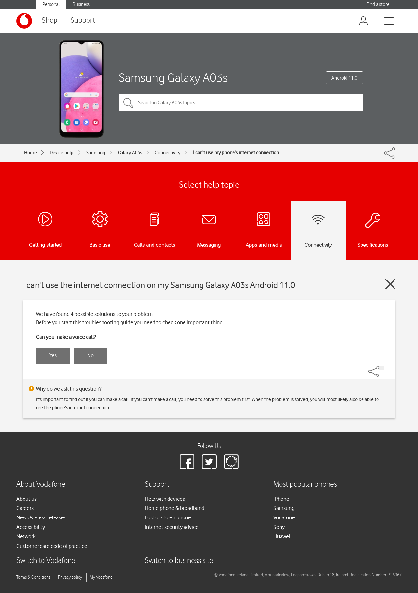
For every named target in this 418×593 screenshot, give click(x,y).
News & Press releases (41, 517)
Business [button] (81, 4)
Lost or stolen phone (168, 517)
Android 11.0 (344, 78)
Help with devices (165, 499)
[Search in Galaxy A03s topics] (241, 102)
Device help (61, 153)
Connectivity (167, 153)
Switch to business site (179, 561)
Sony (279, 527)
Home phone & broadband (174, 508)
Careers (25, 508)
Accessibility (30, 527)
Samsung (95, 153)
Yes (53, 355)
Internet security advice (172, 527)
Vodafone (284, 517)
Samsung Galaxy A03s (173, 77)
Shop (49, 20)
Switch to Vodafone (45, 561)
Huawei (281, 536)
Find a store (377, 4)
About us (26, 499)
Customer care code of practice (51, 546)
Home (30, 153)
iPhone (281, 499)
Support (83, 20)
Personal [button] (51, 4)
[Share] (381, 368)
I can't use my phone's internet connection (236, 153)
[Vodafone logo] (24, 21)
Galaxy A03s (130, 153)
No (90, 355)
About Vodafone (40, 485)
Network (26, 536)
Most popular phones (305, 485)
